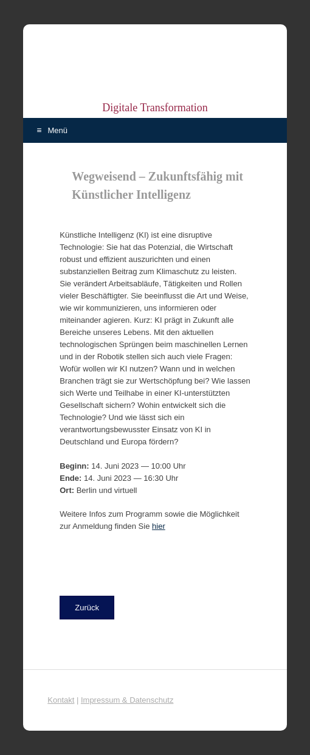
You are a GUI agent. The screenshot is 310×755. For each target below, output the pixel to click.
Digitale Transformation (155, 108)
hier (158, 526)
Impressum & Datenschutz (127, 700)
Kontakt (60, 700)
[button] (87, 607)
